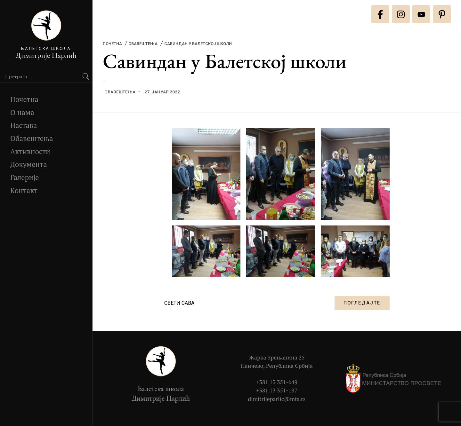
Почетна (24, 99)
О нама (22, 112)
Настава (23, 125)
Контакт (23, 190)
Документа (28, 164)
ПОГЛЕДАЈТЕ (362, 303)
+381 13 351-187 (276, 390)
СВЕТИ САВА (179, 303)
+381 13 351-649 (276, 382)
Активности (30, 151)
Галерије (24, 177)
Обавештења (31, 138)
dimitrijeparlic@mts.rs (277, 399)
